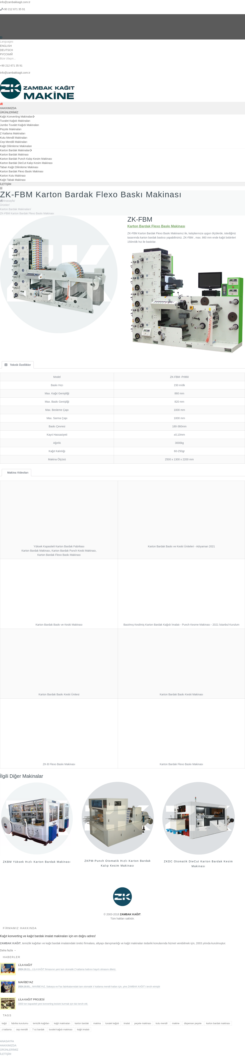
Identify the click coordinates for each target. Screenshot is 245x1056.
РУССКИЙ (6, 54)
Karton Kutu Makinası (13, 175)
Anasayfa (8, 200)
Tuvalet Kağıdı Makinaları (15, 120)
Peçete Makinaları (10, 129)
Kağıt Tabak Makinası (13, 179)
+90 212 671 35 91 (14, 9)
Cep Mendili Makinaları (13, 141)
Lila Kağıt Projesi (31, 999)
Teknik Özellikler (18, 364)
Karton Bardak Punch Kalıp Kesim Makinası (26, 158)
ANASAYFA (7, 1041)
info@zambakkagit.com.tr (15, 2)
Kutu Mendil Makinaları (13, 137)
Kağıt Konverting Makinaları (17, 116)
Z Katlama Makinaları (12, 133)
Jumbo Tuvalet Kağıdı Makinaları (19, 125)
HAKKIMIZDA (8, 108)
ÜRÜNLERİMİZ (9, 112)
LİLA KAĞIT (25, 964)
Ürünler (4, 204)
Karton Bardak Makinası (14, 154)
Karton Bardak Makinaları (16, 150)
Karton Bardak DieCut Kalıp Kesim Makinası (26, 162)
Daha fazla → (8, 950)
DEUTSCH (6, 50)
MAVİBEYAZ (25, 982)
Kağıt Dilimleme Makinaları (16, 146)
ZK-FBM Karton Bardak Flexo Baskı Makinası (27, 213)
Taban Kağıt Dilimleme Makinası (19, 167)
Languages (6, 41)
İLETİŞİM (5, 184)
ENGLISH (6, 45)
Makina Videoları (17, 472)
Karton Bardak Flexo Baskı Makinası (21, 171)
